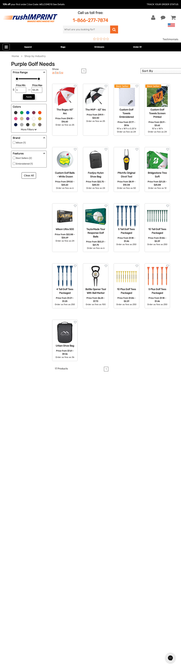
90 (57, 72)
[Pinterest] (23, 599)
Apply (29, 96)
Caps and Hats (73, 546)
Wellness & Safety (75, 530)
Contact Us (14, 498)
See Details (59, 4)
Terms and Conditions (136, 525)
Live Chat (13, 503)
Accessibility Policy (134, 535)
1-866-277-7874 (90, 20)
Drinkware (99, 47)
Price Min (20, 85)
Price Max (37, 85)
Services (127, 508)
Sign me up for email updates (27, 575)
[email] (29, 568)
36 (53, 72)
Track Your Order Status (162, 4)
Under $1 (137, 47)
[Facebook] (8, 599)
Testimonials (170, 39)
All (62, 72)
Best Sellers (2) (24, 158)
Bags (63, 47)
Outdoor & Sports (75, 525)
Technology (71, 519)
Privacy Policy (131, 530)
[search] (86, 29)
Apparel (28, 47)
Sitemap (127, 541)
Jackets (69, 503)
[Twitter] (13, 599)
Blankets (69, 541)
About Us (128, 498)
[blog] (18, 599)
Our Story (128, 503)
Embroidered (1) (24, 163)
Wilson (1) (21, 142)
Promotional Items (75, 535)
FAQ (124, 514)
